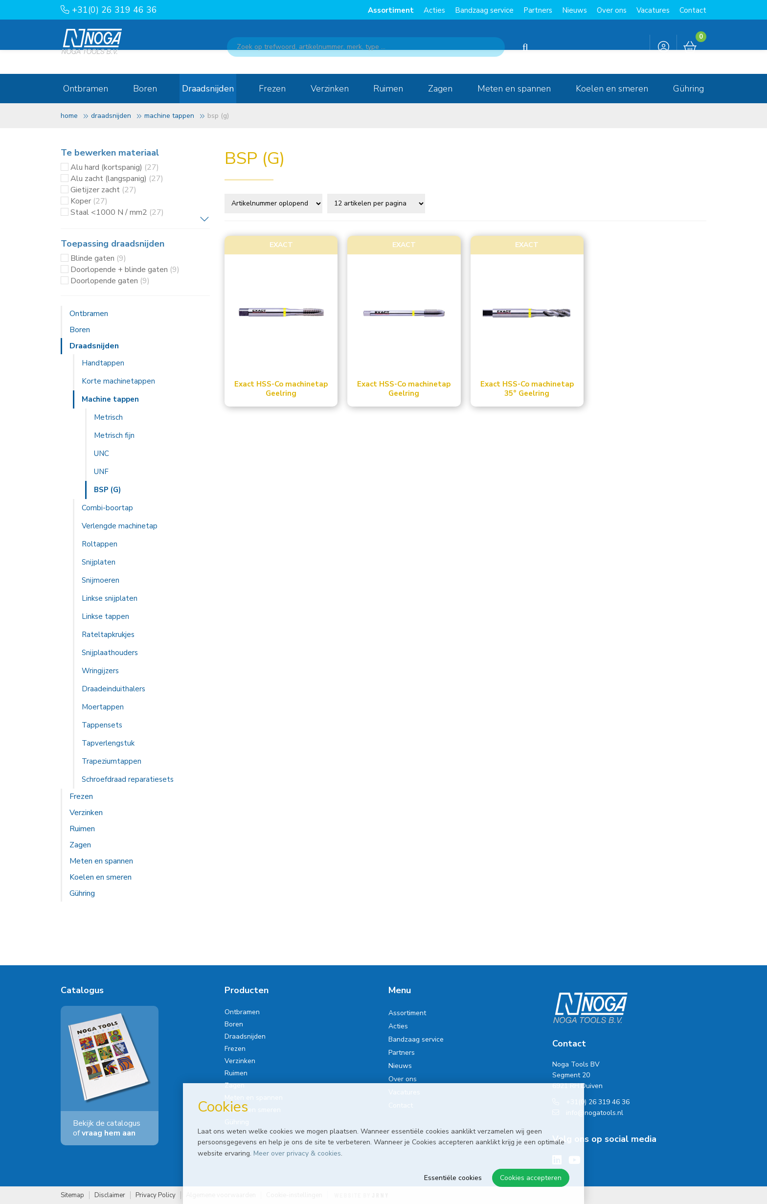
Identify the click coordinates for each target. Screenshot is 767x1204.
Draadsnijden (208, 88)
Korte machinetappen (118, 381)
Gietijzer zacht (103, 190)
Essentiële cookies (453, 1177)
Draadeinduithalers (113, 689)
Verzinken (330, 88)
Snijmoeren (100, 580)
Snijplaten (98, 562)
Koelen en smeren (612, 88)
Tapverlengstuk (108, 743)
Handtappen (103, 363)
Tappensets (102, 725)
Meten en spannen (514, 88)
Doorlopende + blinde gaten (125, 269)
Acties (434, 10)
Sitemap (72, 1195)
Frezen (272, 88)
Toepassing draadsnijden (112, 244)
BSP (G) (107, 490)
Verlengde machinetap (120, 526)
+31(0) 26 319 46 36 (109, 10)
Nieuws (574, 10)
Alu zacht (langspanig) (116, 178)
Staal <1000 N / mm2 (117, 212)
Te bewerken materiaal (110, 153)
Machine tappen (169, 115)
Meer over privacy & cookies (297, 1153)
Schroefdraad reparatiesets (128, 779)
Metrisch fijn (114, 435)
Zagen (440, 88)
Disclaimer (109, 1195)
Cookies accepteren (531, 1177)
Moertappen (103, 707)
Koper (89, 201)
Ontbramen (85, 88)
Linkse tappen (105, 616)
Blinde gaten (98, 258)
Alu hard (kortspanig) (114, 167)
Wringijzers (100, 671)
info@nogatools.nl (587, 1112)
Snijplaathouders (110, 653)
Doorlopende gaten (110, 281)
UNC (101, 453)
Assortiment (391, 10)
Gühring (688, 88)
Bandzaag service (484, 10)
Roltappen (99, 544)
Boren (145, 88)
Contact (692, 10)
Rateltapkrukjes (108, 634)
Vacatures (653, 10)
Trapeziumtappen (111, 761)
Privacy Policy (155, 1195)
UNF (101, 472)
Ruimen (388, 88)
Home (69, 115)
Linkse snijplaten (109, 598)
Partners (537, 10)
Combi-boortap (107, 508)
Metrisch (108, 417)
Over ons (612, 10)
